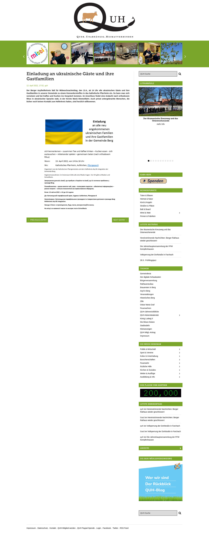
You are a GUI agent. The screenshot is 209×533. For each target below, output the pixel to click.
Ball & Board (145, 209)
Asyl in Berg (145, 291)
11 (172, 161)
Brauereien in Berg (148, 287)
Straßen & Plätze (147, 206)
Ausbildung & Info (147, 377)
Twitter (115, 528)
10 (170, 161)
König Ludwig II (146, 318)
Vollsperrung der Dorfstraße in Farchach (156, 255)
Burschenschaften (147, 359)
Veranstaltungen (147, 294)
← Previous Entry (37, 220)
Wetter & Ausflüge (147, 373)
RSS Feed (124, 528)
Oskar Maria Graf (147, 305)
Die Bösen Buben (147, 322)
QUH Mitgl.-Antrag (147, 332)
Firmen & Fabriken (147, 216)
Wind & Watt (145, 213)
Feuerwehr (144, 363)
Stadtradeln (145, 325)
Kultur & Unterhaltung (149, 356)
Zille (142, 301)
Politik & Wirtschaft (148, 349)
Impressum (144, 336)
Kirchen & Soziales (148, 370)
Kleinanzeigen (146, 329)
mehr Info (161, 124)
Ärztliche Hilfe (146, 366)
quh (46, 86)
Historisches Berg (147, 298)
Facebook (107, 528)
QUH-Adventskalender (149, 315)
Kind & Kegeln (146, 202)
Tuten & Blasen (146, 195)
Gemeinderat (145, 273)
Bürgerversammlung (148, 280)
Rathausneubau (146, 284)
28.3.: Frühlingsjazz (148, 260)
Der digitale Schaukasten (150, 277)
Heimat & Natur (146, 199)
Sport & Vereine (146, 353)
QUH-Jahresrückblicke (149, 312)
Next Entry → (120, 220)
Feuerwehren (145, 308)
